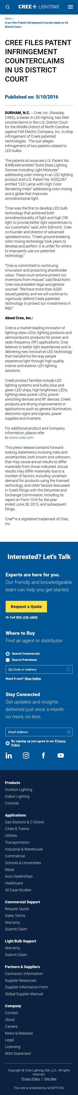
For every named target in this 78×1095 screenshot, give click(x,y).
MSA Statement (18, 1053)
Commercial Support (22, 902)
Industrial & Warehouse (24, 849)
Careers (11, 1026)
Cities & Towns (17, 828)
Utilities (11, 835)
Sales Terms (15, 915)
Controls (12, 803)
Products (12, 783)
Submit (68, 732)
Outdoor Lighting (18, 789)
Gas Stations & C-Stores (24, 822)
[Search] (7, 7)
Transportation (17, 842)
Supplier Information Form (26, 987)
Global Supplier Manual (24, 994)
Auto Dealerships (19, 876)
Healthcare (14, 883)
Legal (9, 1040)
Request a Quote (26, 606)
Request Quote (17, 909)
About (10, 1019)
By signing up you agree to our (38, 743)
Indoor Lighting (17, 796)
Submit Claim (16, 929)
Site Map (50, 1079)
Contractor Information (24, 973)
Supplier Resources (20, 980)
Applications (15, 815)
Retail (9, 869)
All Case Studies (18, 890)
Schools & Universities (23, 863)
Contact (11, 1013)
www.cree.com (21, 437)
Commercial (15, 856)
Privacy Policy (31, 1079)
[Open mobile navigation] (70, 7)
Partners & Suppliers (22, 967)
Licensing (12, 1046)
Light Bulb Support (20, 941)
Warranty (12, 922)
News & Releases (19, 1033)
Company (13, 1006)
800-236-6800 (27, 617)
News (8, 18)
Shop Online (33, 679)
